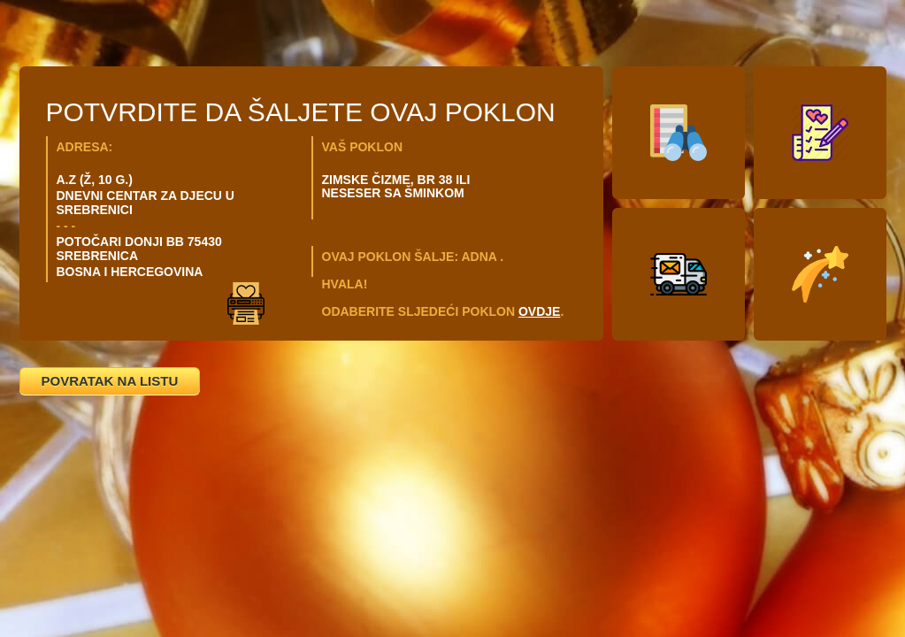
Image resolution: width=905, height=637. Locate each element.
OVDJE (539, 311)
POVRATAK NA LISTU (110, 380)
